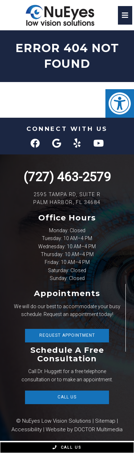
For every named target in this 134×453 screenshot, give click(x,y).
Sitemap (105, 421)
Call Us (67, 397)
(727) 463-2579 (67, 177)
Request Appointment (67, 335)
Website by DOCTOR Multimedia (84, 429)
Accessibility (26, 429)
